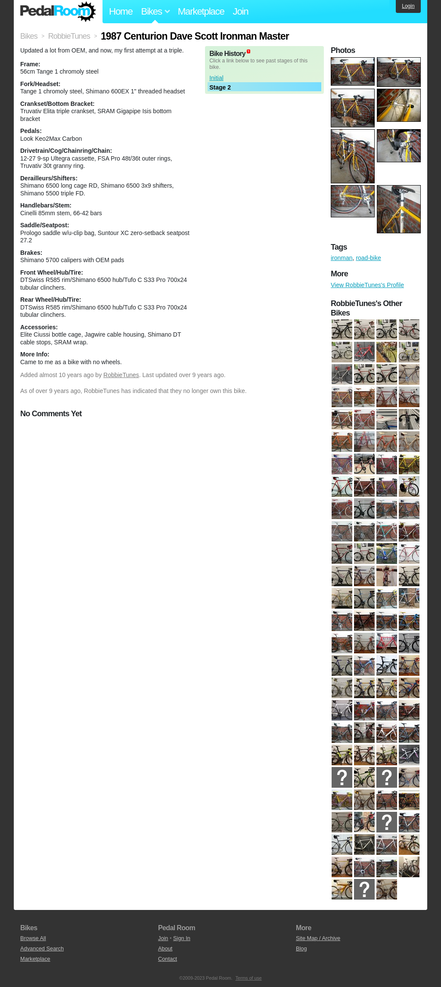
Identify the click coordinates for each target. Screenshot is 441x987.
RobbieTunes (121, 374)
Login (408, 6)
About (165, 948)
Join (240, 11)
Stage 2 (220, 87)
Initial (216, 77)
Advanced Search (42, 948)
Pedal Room (58, 11)
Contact (167, 959)
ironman (342, 257)
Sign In (181, 938)
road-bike (368, 257)
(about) (248, 51)
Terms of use (249, 978)
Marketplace (201, 11)
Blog (301, 948)
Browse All (33, 938)
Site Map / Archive (318, 938)
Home (121, 11)
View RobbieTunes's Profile (367, 285)
